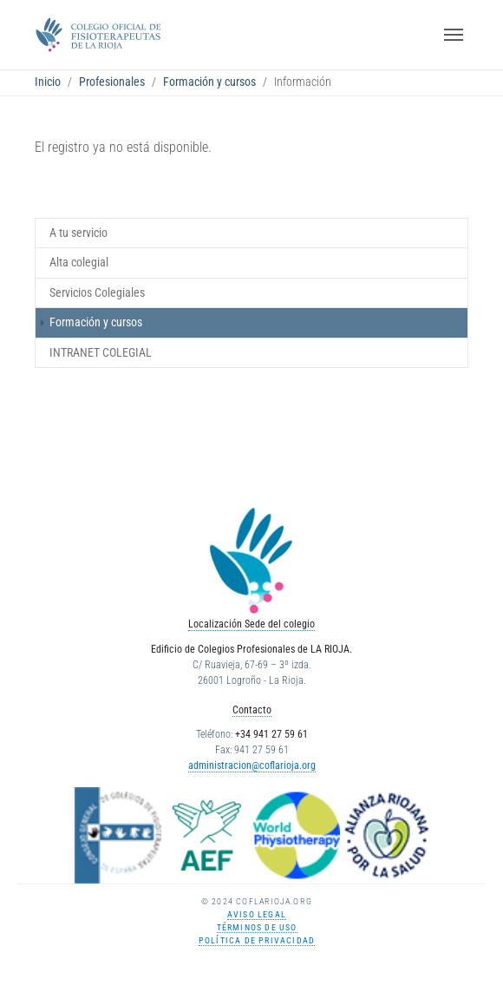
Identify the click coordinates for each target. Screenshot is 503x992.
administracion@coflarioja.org (252, 765)
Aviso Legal (256, 914)
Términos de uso (257, 927)
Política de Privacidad (257, 940)
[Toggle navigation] (453, 34)
